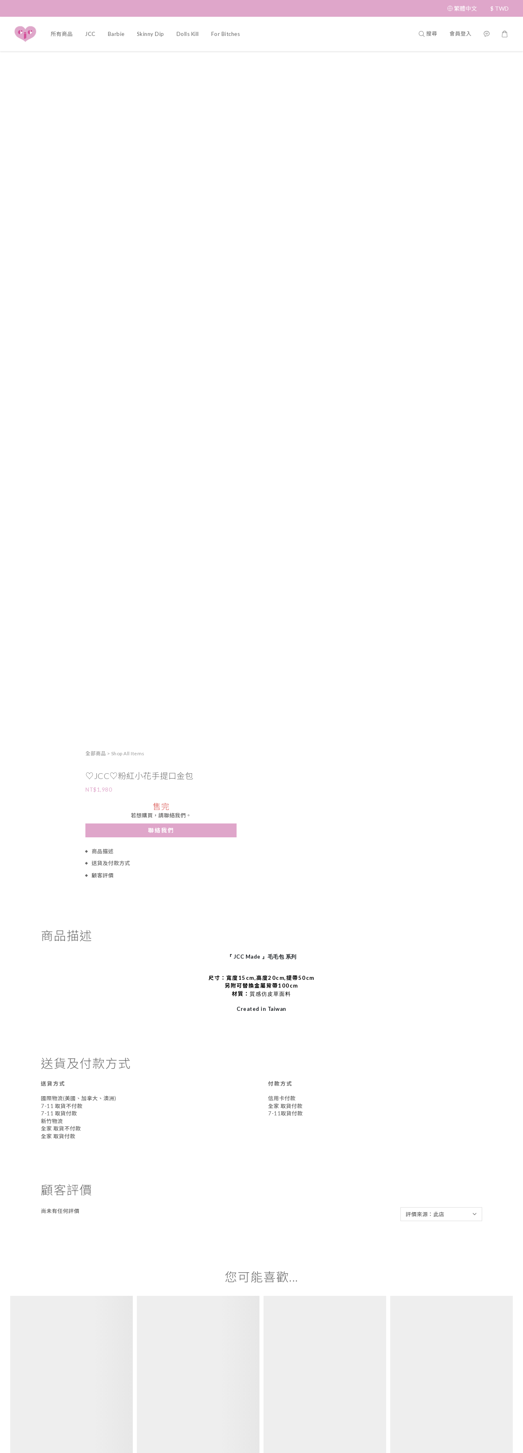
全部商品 (370, 63)
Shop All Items (402, 63)
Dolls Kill (188, 34)
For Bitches (225, 34)
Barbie (116, 34)
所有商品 (62, 34)
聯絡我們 (436, 139)
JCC (90, 34)
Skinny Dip (150, 34)
